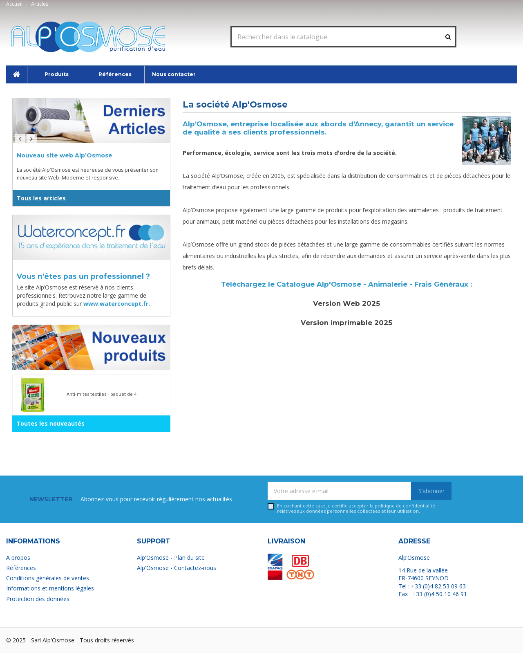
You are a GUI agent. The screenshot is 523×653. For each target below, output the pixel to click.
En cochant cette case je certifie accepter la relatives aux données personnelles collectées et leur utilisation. (356, 508)
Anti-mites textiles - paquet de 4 (101, 394)
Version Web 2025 (346, 303)
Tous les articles (41, 198)
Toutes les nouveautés (50, 423)
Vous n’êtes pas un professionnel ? (83, 276)
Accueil (15, 3)
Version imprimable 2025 (346, 323)
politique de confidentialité (405, 506)
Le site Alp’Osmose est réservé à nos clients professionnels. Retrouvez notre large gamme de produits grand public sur (83, 295)
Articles (39, 3)
